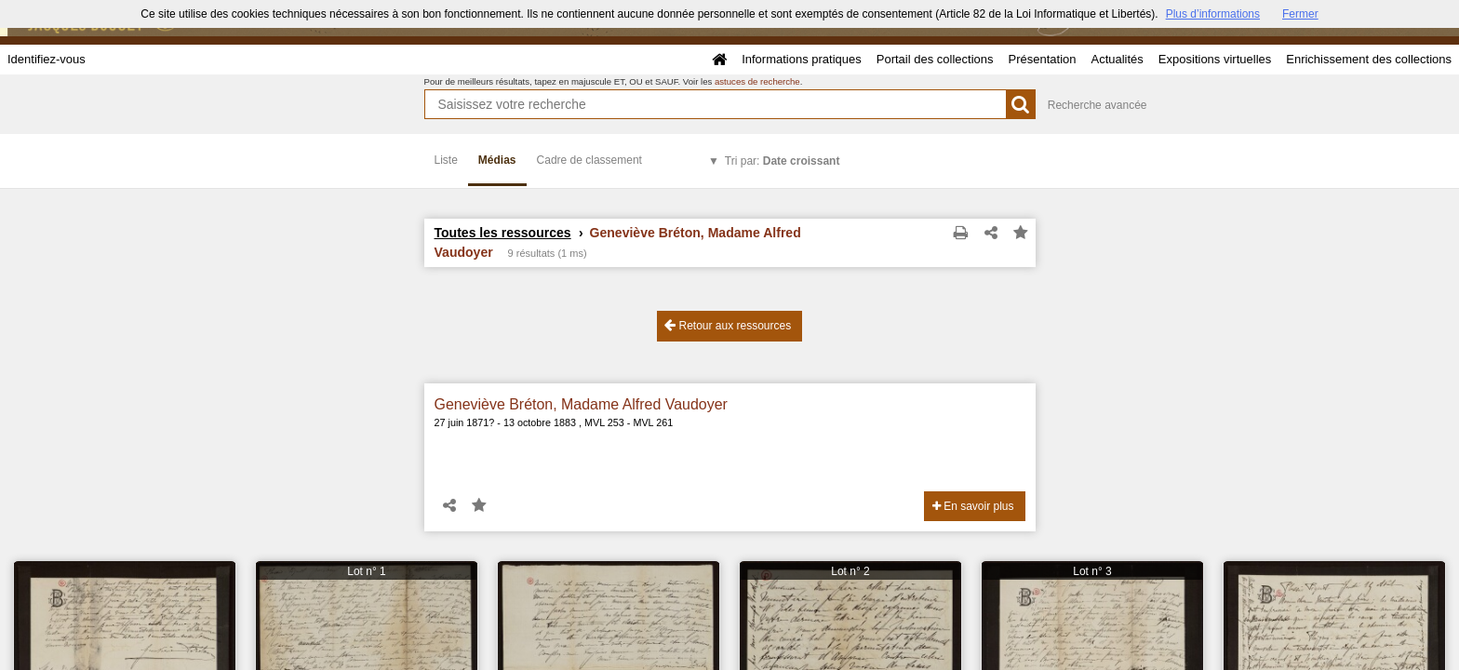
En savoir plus (973, 506)
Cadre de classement (589, 160)
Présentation (1042, 59)
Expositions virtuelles (1214, 59)
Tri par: (782, 161)
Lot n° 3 (1092, 571)
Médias (497, 160)
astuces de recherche (757, 81)
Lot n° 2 (850, 571)
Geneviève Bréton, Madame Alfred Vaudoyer (581, 404)
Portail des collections (935, 59)
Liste (446, 160)
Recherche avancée (1097, 105)
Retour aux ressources (727, 325)
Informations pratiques (802, 59)
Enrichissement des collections (1369, 59)
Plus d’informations (1213, 13)
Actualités (1117, 59)
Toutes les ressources (503, 232)
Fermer (1300, 13)
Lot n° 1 (366, 571)
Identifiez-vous (46, 59)
